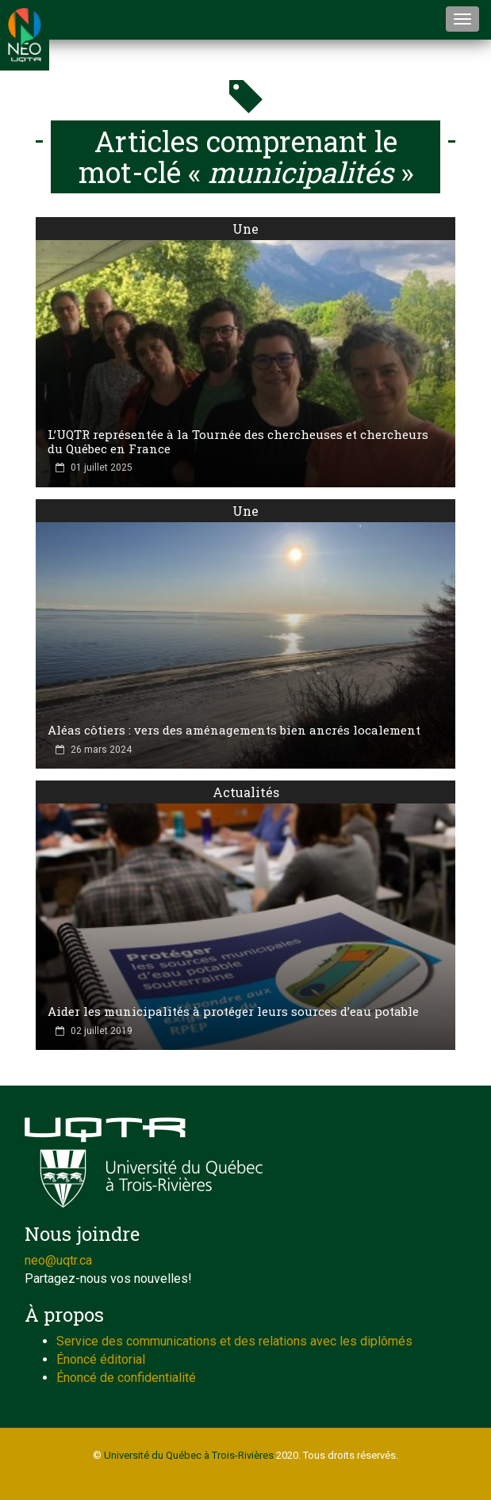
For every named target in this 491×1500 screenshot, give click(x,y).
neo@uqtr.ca (58, 1260)
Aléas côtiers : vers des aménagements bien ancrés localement (234, 730)
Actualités (246, 792)
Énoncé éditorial (100, 1359)
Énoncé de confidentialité (126, 1377)
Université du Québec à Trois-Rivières (189, 1455)
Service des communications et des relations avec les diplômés (234, 1341)
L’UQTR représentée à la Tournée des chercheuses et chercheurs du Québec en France (238, 441)
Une (245, 228)
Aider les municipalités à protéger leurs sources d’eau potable (233, 1011)
